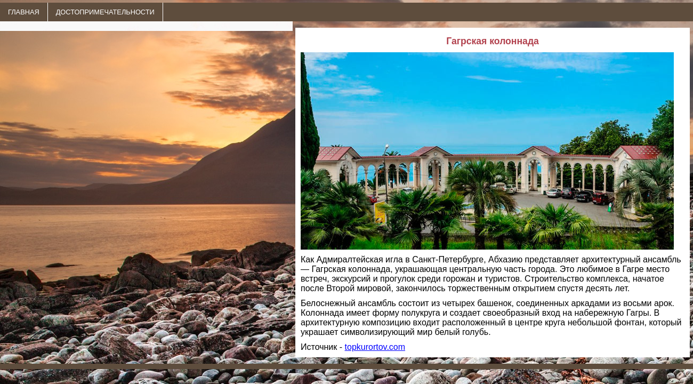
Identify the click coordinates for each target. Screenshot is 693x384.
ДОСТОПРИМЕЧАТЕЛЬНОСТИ (105, 12)
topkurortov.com (375, 346)
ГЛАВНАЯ (23, 12)
